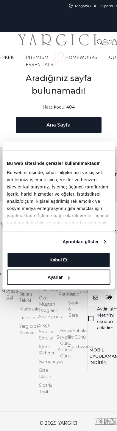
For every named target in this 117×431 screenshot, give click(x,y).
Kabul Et (58, 259)
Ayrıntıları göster (81, 241)
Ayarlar (59, 277)
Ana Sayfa (58, 125)
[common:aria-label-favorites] (104, 42)
